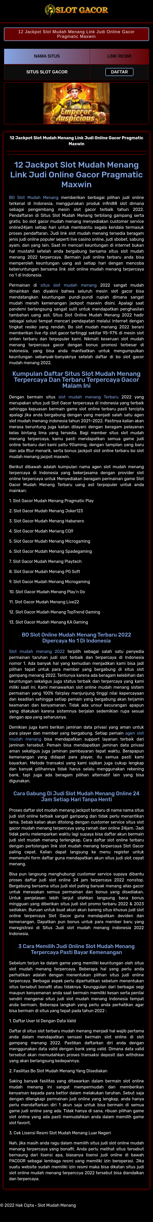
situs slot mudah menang (68, 285)
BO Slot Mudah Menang (34, 197)
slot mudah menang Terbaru (88, 397)
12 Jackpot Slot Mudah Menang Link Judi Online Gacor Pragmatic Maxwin (76, 34)
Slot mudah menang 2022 (37, 651)
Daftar (119, 72)
